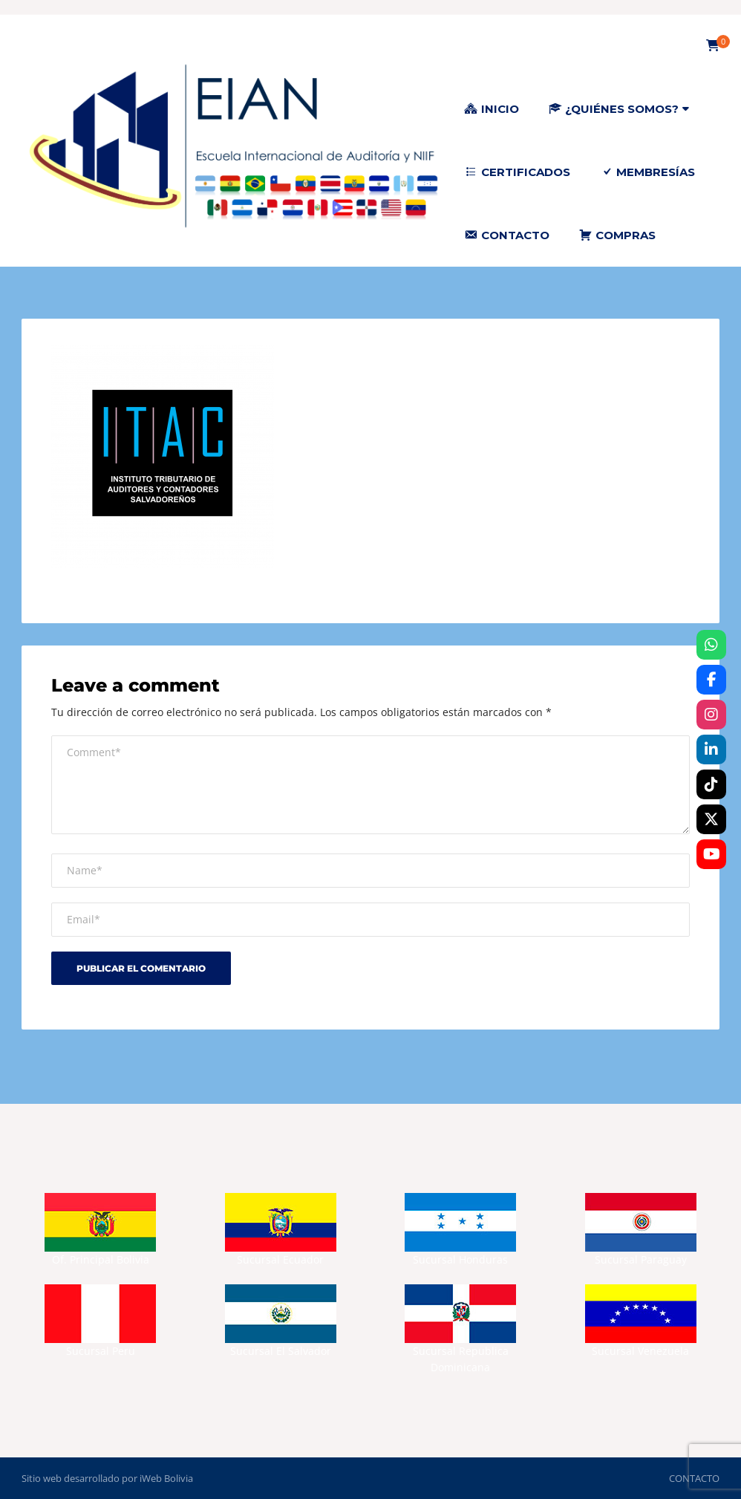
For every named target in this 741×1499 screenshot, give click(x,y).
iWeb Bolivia (166, 1478)
